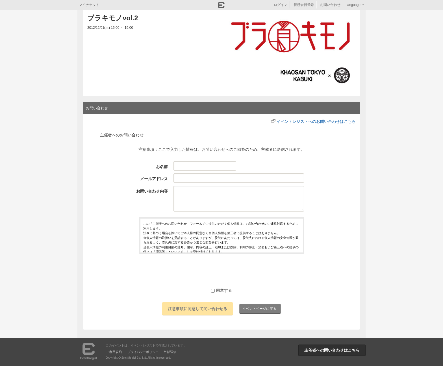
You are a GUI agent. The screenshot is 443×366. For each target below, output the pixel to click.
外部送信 (170, 352)
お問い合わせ (330, 5)
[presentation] (221, 271)
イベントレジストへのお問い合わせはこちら (316, 121)
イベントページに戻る (259, 309)
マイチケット (89, 5)
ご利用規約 (114, 352)
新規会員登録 (304, 5)
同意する (221, 290)
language (354, 5)
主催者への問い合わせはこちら (332, 350)
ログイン (280, 5)
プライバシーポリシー (142, 352)
